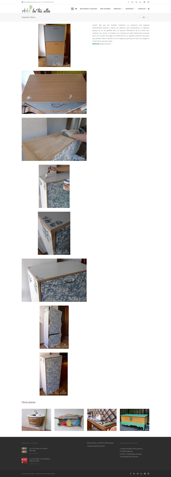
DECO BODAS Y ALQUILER (88, 9)
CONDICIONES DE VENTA (96, 446)
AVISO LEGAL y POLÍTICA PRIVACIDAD (100, 443)
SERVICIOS (118, 9)
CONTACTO (142, 9)
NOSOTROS (130, 9)
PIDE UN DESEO (105, 9)
